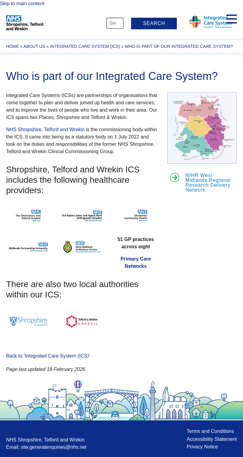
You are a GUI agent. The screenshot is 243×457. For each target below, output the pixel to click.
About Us (34, 46)
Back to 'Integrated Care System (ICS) (47, 355)
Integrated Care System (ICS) (85, 46)
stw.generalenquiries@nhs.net (54, 447)
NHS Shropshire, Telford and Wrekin (45, 129)
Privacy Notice (202, 446)
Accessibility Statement (212, 439)
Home (12, 46)
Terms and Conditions (210, 431)
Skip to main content (22, 3)
